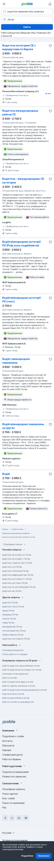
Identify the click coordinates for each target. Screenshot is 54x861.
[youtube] (26, 818)
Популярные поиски (14, 544)
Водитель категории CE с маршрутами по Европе (19, 47)
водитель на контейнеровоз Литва (19, 587)
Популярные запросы (13, 789)
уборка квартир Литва (12, 634)
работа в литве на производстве (18, 702)
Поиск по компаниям (13, 803)
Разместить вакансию (14, 776)
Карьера (6, 750)
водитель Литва (10, 602)
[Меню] (4, 4)
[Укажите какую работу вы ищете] (27, 11)
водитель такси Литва (13, 606)
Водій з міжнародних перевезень (16, 360)
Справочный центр (12, 754)
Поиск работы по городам (14, 654)
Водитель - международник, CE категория (23, 180)
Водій (6, 473)
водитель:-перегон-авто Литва (17, 563)
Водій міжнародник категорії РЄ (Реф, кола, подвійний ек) (21, 243)
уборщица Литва (10, 614)
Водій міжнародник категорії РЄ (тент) (21, 299)
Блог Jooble (8, 798)
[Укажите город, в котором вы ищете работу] (27, 19)
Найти (27, 27)
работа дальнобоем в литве (15, 698)
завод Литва (8, 610)
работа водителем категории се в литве (21, 669)
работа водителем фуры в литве (17, 682)
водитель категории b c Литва (17, 579)
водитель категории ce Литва (16, 555)
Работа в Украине (11, 759)
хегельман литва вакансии (15, 674)
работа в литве (9, 678)
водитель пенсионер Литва (15, 571)
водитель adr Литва (11, 591)
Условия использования (15, 840)
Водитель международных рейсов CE (20, 112)
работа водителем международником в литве (24, 690)
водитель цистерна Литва (15, 583)
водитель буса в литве (13, 694)
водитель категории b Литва (16, 638)
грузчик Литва (9, 618)
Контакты (7, 740)
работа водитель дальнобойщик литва (21, 665)
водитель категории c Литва (16, 559)
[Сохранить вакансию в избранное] (50, 46)
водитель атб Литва (12, 567)
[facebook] (5, 818)
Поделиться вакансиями (15, 771)
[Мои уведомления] (50, 4)
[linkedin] (19, 818)
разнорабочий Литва (12, 626)
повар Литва (8, 622)
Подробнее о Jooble (13, 736)
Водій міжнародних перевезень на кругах (23, 426)
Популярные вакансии (12, 650)
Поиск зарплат (10, 793)
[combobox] (8, 833)
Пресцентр (8, 745)
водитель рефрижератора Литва (17, 575)
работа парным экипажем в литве (18, 686)
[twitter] (12, 818)
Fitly (4, 807)
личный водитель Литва (14, 630)
